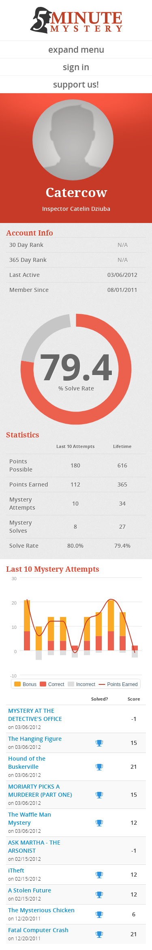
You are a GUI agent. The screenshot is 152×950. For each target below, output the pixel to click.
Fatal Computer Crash (38, 930)
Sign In (76, 67)
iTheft (16, 870)
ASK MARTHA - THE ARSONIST (34, 846)
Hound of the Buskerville (26, 762)
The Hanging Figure (35, 738)
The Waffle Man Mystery (29, 818)
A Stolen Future (29, 890)
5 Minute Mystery (76, 20)
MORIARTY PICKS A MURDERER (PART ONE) (40, 790)
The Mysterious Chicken (41, 910)
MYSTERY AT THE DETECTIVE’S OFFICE (35, 715)
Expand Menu (76, 49)
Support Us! (76, 84)
